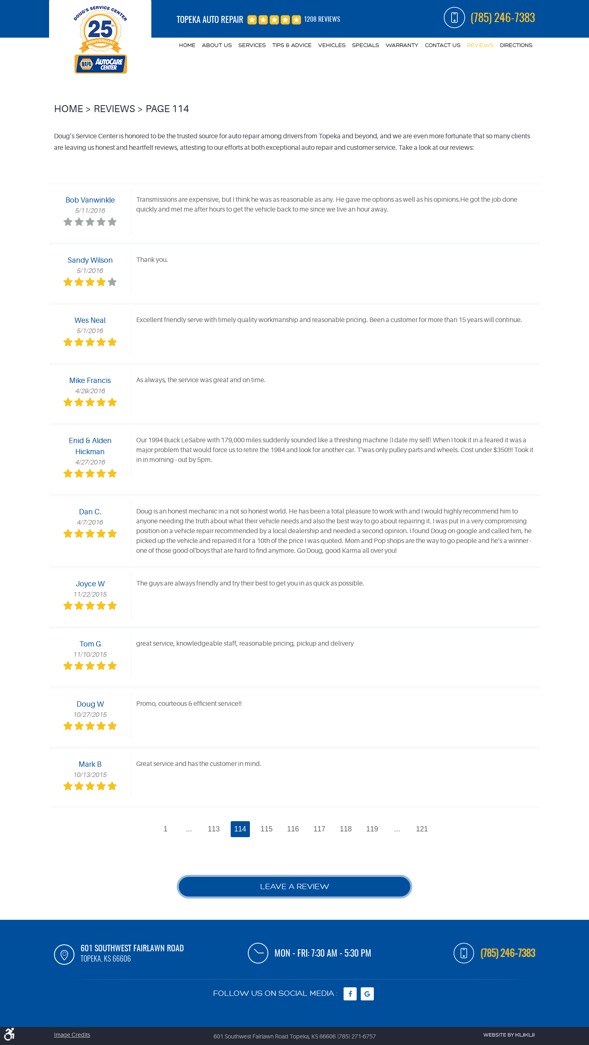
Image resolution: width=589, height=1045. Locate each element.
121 (422, 829)
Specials (365, 45)
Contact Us (443, 45)
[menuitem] (187, 45)
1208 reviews (322, 19)
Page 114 (167, 109)
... (189, 829)
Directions (516, 45)
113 (214, 829)
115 (266, 829)
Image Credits (72, 1034)
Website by (509, 1035)
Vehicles (332, 45)
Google (367, 993)
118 (346, 829)
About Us (217, 45)
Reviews (480, 45)
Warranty (402, 45)
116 (293, 829)
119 (372, 829)
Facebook (350, 993)
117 (319, 829)
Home (187, 45)
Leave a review (294, 886)
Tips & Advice (292, 45)
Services (252, 45)
